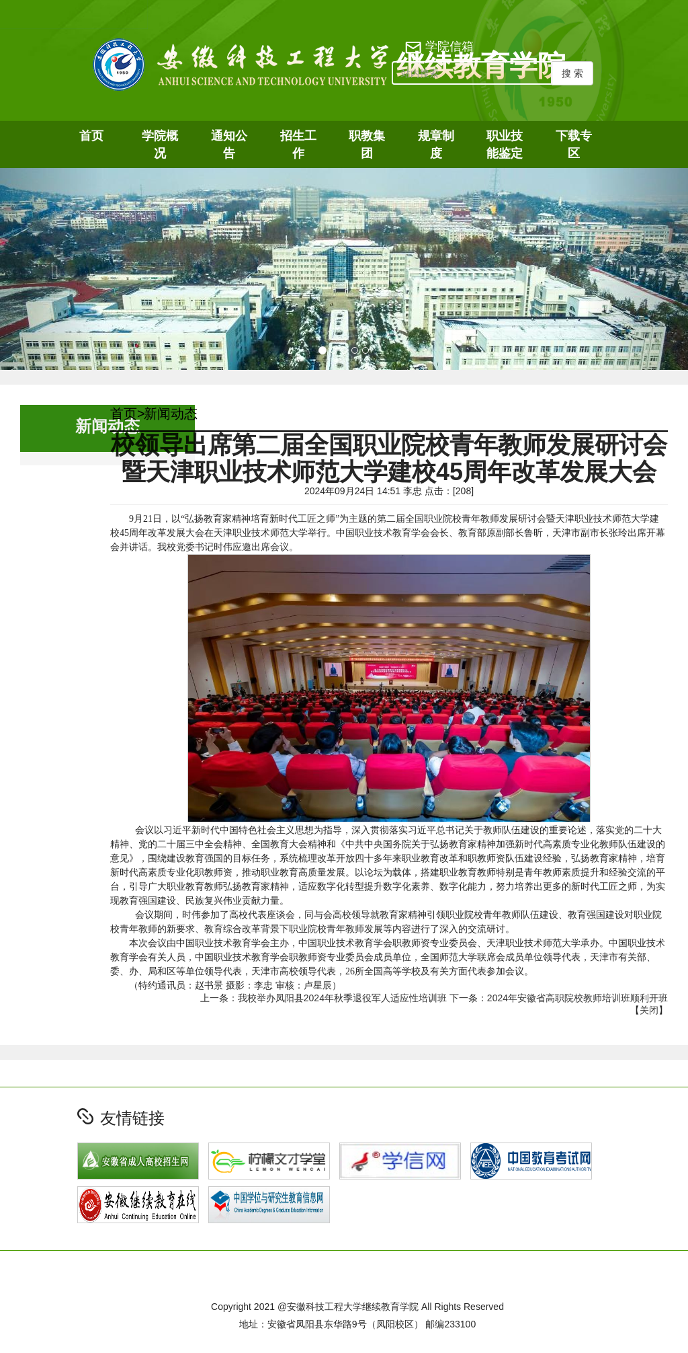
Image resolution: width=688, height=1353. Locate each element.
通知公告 (229, 144)
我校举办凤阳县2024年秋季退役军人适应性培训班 (342, 998)
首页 (91, 136)
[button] (51, 269)
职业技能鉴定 (504, 144)
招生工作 (298, 144)
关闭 (649, 1010)
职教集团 (367, 144)
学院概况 (160, 144)
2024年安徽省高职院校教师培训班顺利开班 (577, 998)
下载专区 (574, 144)
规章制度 (436, 144)
